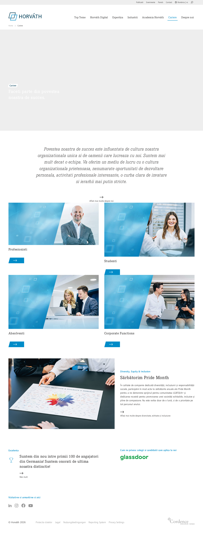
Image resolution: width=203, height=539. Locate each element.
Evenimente (150, 2)
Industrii (133, 17)
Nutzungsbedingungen (74, 522)
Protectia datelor (44, 522)
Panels (160, 2)
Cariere (172, 17)
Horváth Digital (99, 17)
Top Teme (80, 17)
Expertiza (117, 17)
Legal (57, 522)
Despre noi (187, 17)
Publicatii (139, 2)
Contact (169, 2)
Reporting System (97, 522)
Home (10, 26)
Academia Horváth (153, 17)
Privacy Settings (116, 522)
